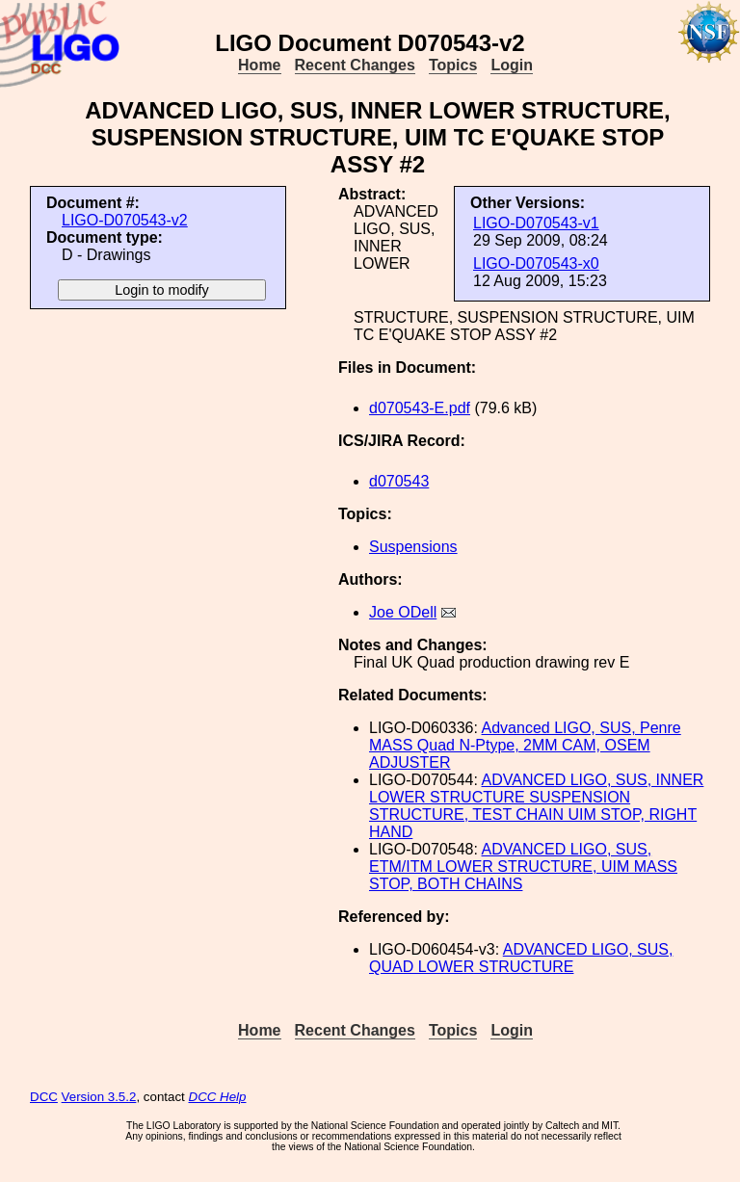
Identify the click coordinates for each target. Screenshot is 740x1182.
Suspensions (413, 546)
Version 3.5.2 (99, 1097)
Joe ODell (402, 612)
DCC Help (218, 1097)
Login (511, 65)
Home (259, 65)
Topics (453, 65)
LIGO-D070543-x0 (536, 263)
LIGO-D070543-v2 (125, 220)
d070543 (399, 481)
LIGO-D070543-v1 (536, 223)
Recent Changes (355, 65)
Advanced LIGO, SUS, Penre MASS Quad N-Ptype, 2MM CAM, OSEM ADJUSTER (525, 745)
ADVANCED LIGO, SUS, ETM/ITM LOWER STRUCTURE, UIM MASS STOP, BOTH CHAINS (523, 866)
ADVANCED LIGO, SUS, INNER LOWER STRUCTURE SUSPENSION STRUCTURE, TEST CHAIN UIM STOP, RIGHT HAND (536, 806)
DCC (44, 1097)
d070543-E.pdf (419, 408)
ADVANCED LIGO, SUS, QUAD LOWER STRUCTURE (521, 958)
